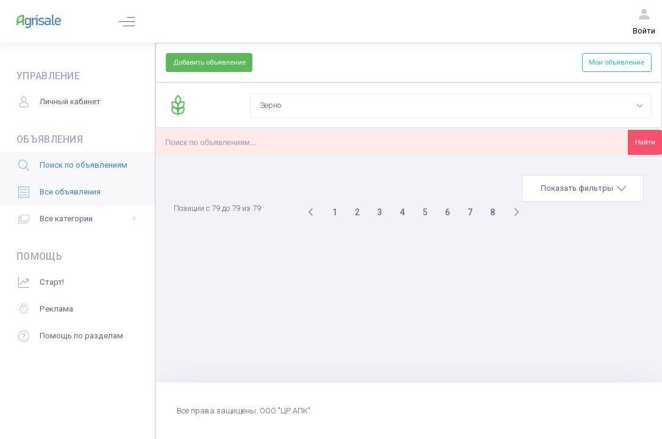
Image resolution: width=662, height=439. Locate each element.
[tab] (583, 188)
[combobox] (451, 105)
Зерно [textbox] (270, 105)
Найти (645, 142)
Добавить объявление (209, 62)
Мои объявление (616, 62)
